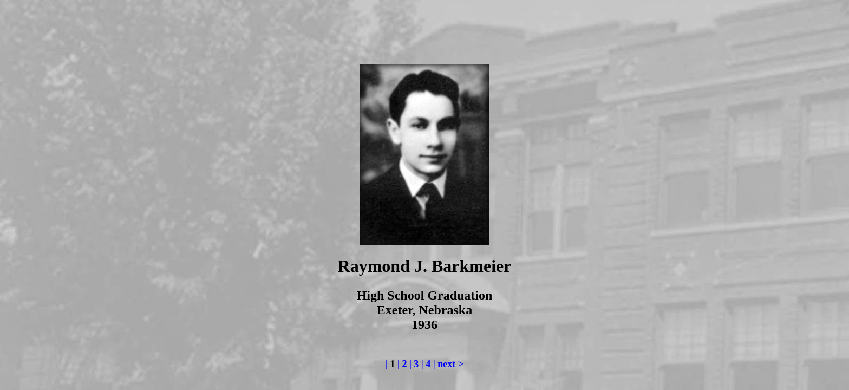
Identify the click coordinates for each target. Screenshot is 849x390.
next (446, 364)
